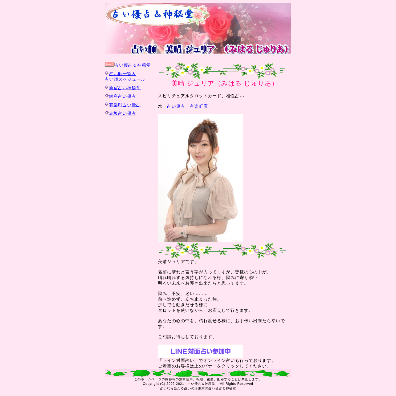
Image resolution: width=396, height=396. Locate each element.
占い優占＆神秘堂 (133, 65)
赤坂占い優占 (122, 113)
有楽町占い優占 (125, 105)
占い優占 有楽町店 (187, 106)
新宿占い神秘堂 (125, 88)
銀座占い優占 (122, 96)
